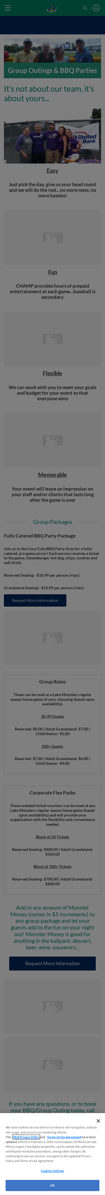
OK (52, 1185)
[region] (52, 1154)
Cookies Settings (52, 1171)
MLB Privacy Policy (26, 1137)
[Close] (98, 1121)
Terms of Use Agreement (64, 1137)
